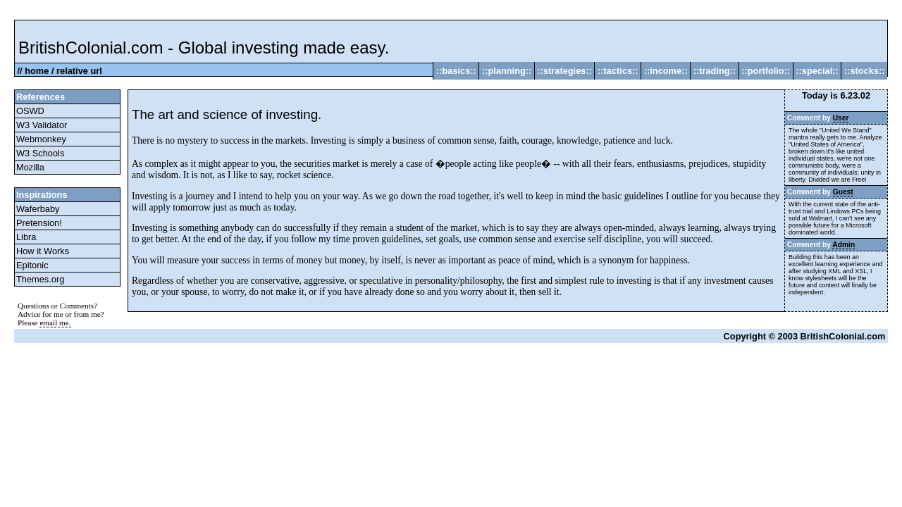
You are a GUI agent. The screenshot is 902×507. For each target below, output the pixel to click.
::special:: (817, 70)
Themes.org (40, 279)
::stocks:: (864, 70)
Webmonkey (41, 139)
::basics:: (455, 70)
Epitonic (32, 265)
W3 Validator (41, 125)
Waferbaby (37, 209)
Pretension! (39, 223)
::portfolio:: (766, 70)
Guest (843, 192)
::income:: (665, 70)
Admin (843, 245)
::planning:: (506, 70)
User (841, 118)
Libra (26, 237)
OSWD (30, 111)
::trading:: (715, 70)
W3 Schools (40, 153)
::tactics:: (618, 70)
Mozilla (30, 167)
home (37, 70)
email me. (54, 322)
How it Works (42, 251)
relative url (79, 70)
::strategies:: (565, 70)
